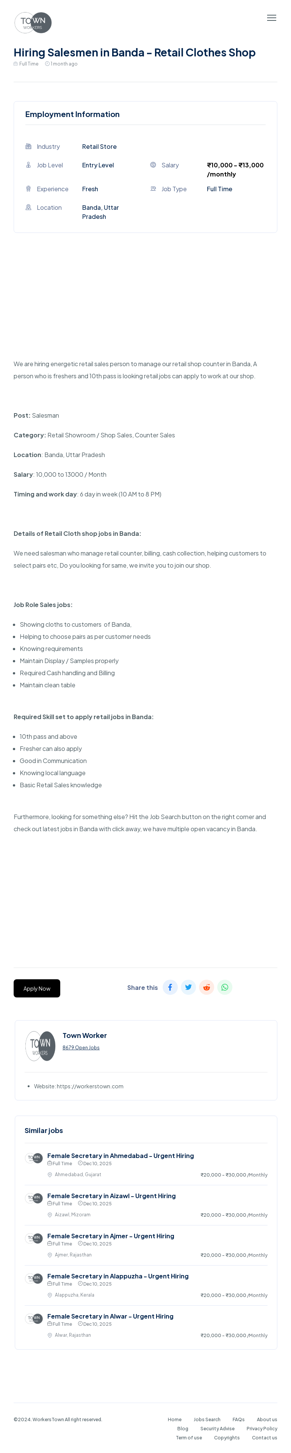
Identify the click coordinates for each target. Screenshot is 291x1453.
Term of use (189, 1438)
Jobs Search (207, 1419)
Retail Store (99, 146)
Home (174, 1419)
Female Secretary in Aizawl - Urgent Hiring (111, 1196)
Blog (182, 1428)
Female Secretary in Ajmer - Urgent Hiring (110, 1236)
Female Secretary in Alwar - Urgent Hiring (110, 1316)
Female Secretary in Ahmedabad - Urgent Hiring (120, 1156)
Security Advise (217, 1428)
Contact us (264, 1438)
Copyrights (227, 1438)
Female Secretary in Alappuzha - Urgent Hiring (118, 1276)
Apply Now (36, 988)
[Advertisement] (145, 305)
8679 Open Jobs (81, 1047)
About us (267, 1419)
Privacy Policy (262, 1428)
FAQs (239, 1419)
